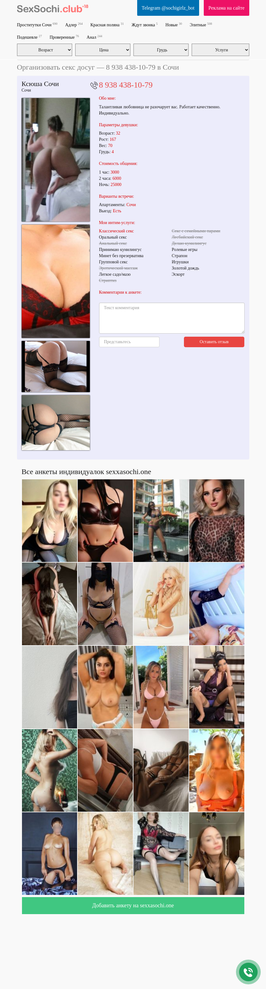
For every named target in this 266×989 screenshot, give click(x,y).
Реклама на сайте (226, 8)
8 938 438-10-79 (126, 84)
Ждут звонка (145, 24)
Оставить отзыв (214, 341)
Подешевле (29, 37)
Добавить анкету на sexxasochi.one (133, 905)
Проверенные (64, 37)
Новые (173, 24)
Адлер (74, 24)
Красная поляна (107, 24)
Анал (94, 37)
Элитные (201, 24)
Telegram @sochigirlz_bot (168, 8)
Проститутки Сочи (37, 24)
